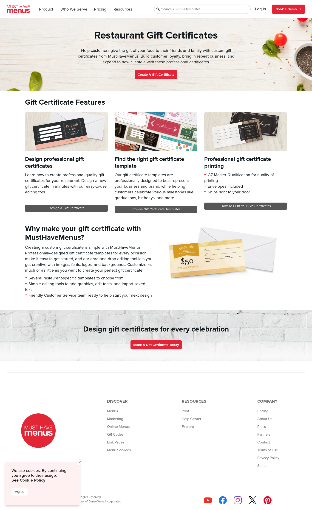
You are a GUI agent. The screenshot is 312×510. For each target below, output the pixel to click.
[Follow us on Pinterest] (267, 500)
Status (262, 466)
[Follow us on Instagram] (237, 500)
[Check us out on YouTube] (207, 500)
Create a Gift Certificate (156, 74)
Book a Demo (288, 9)
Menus (112, 411)
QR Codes (115, 434)
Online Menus (118, 427)
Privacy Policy (268, 458)
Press (261, 427)
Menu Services (119, 450)
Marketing (115, 419)
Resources (122, 9)
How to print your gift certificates (246, 206)
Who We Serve (73, 9)
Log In (260, 9)
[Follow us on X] (252, 500)
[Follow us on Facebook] (222, 500)
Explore (188, 427)
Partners (263, 434)
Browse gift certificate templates (156, 209)
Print (185, 411)
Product (46, 9)
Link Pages (115, 442)
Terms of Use (267, 450)
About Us (264, 419)
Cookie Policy (32, 480)
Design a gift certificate (66, 208)
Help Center (191, 419)
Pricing (100, 9)
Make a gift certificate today (156, 345)
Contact (263, 442)
